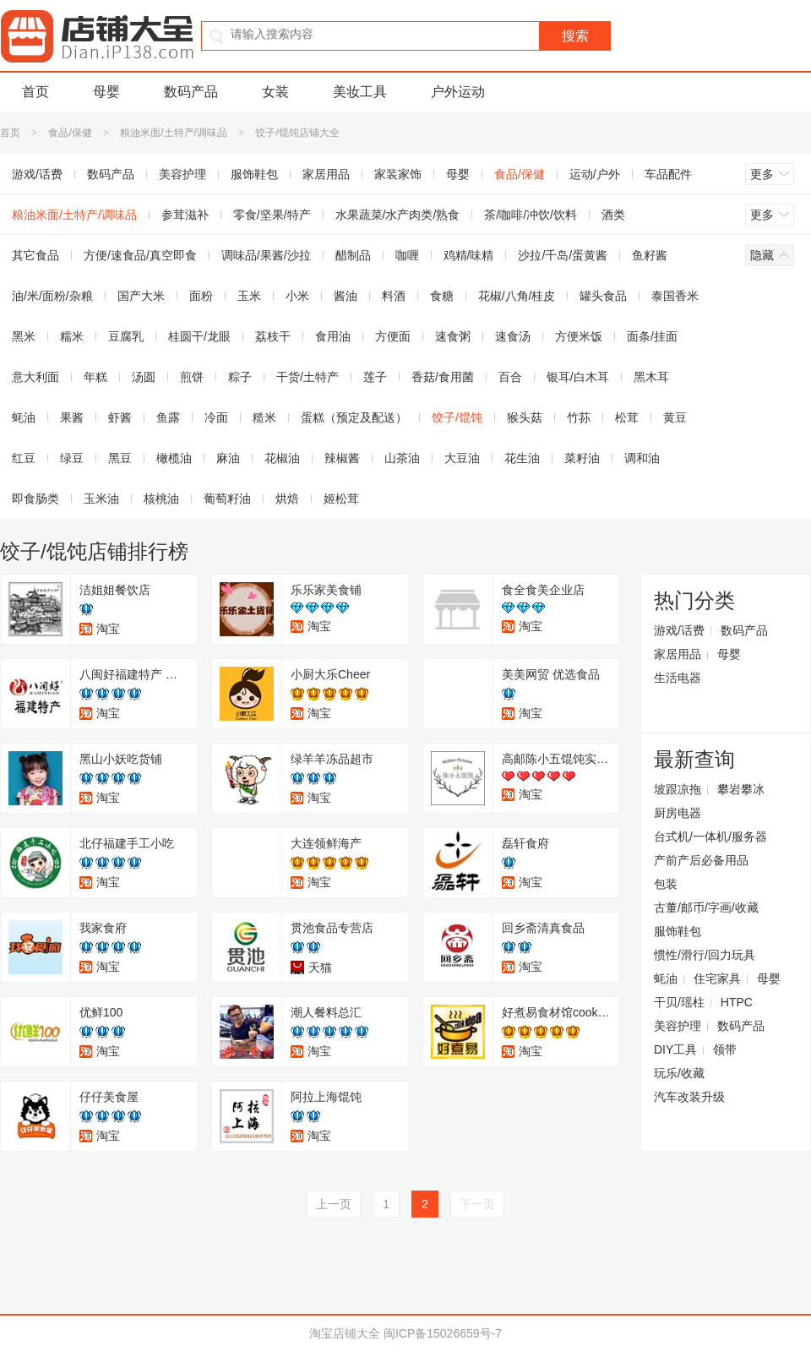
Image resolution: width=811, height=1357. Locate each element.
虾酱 (120, 417)
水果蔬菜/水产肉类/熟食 (397, 214)
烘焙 (287, 498)
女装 (275, 91)
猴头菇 (524, 417)
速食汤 (513, 336)
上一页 (333, 1204)
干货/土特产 (307, 377)
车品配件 (668, 174)
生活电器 (677, 677)
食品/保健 (69, 133)
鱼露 (168, 417)
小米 (297, 295)
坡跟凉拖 (677, 789)
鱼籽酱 (649, 255)
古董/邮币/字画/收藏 (706, 907)
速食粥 (453, 336)
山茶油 (402, 458)
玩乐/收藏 (679, 1073)
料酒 (394, 295)
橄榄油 (174, 458)
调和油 (642, 458)
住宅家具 (717, 978)
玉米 (249, 295)
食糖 (442, 295)
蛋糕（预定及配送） (354, 417)
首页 (35, 91)
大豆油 (462, 458)
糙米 (264, 417)
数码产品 (191, 91)
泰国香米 (675, 295)
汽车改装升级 (689, 1097)
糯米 (72, 336)
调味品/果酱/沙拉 (266, 255)
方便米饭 (578, 336)
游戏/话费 (679, 630)
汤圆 (143, 377)
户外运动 (458, 91)
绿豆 (72, 458)
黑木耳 (651, 377)
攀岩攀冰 (741, 789)
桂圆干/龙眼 (199, 336)
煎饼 (192, 377)
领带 (725, 1049)
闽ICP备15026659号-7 (443, 1333)
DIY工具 (675, 1049)
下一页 (477, 1204)
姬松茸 (341, 498)
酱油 (345, 295)
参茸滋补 (185, 214)
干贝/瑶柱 (679, 1002)
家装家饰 (398, 174)
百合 (510, 377)
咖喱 (407, 255)
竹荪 (579, 417)
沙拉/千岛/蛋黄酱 (562, 255)
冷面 (216, 417)
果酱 (72, 417)
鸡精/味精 (469, 255)
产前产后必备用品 (701, 860)
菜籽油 (582, 458)
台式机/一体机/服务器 (710, 836)
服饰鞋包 (254, 174)
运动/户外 (594, 174)
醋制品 (353, 255)
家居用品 (326, 174)
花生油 (522, 458)
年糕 (95, 377)
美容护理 (182, 174)
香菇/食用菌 (442, 377)
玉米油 (101, 498)
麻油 (228, 458)
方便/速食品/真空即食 (140, 255)
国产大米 (141, 295)
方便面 (393, 336)
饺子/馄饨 (457, 417)
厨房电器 (677, 813)
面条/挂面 (652, 336)
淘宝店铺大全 (344, 1333)
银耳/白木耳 (578, 377)
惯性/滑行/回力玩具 (704, 955)
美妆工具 (360, 91)
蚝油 (666, 978)
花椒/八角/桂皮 (517, 295)
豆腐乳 (126, 336)
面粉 (201, 295)
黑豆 (120, 458)
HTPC (737, 1002)
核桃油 (161, 498)
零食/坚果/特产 (272, 214)
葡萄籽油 (227, 498)
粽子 (240, 377)
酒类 (613, 214)
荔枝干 (273, 336)
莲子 (375, 377)
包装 (666, 884)
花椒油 (282, 458)
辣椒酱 (342, 458)
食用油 (333, 336)
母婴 (106, 91)
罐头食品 (603, 295)
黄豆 (675, 417)
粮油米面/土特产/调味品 (173, 133)
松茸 (627, 417)
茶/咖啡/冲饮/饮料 (530, 214)
